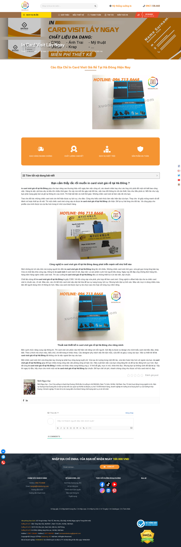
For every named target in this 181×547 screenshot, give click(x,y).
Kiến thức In (122, 15)
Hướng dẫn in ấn (37, 490)
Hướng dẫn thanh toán (37, 493)
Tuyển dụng (73, 496)
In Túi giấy (104, 509)
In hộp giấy (54, 509)
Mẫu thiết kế (78, 15)
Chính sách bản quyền (73, 490)
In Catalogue (114, 509)
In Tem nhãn (125, 509)
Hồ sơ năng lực (72, 486)
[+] (90, 428)
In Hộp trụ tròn (93, 509)
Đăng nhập (129, 413)
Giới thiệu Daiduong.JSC (72, 483)
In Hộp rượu (82, 509)
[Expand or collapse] (157, 175)
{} (86, 428)
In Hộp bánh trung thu (68, 509)
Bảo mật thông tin (72, 493)
